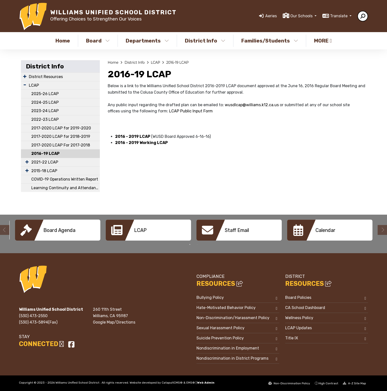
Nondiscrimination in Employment (227, 348)
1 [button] (189, 244)
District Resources (46, 76)
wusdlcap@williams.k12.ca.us (252, 105)
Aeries (271, 16)
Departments (147, 41)
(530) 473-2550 (33, 315)
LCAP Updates (298, 327)
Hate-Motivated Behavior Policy (226, 307)
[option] (57, 230)
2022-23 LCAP (45, 119)
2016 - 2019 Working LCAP (141, 142)
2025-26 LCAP (45, 93)
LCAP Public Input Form (191, 111)
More (323, 41)
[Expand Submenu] (24, 76)
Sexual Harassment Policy (220, 327)
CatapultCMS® (172, 382)
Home (62, 41)
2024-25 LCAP (45, 102)
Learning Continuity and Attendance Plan (65, 187)
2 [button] (197, 244)
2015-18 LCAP (44, 170)
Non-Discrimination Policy (289, 383)
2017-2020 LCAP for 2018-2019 (60, 136)
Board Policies (298, 297)
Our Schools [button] (302, 16)
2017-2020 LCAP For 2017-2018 (60, 145)
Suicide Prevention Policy (220, 337)
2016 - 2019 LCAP (133, 136)
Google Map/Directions (114, 322)
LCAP (34, 85)
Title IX (291, 337)
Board (98, 41)
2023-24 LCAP (45, 110)
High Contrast (328, 383)
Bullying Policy (210, 297)
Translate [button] (339, 16)
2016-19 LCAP (45, 153)
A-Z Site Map (354, 383)
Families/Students (269, 41)
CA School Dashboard (305, 307)
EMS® (190, 382)
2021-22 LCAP (44, 162)
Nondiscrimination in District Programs (232, 358)
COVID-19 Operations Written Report (64, 179)
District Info (205, 41)
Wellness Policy (299, 317)
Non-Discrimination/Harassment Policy (232, 317)
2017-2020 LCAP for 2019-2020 (61, 128)
